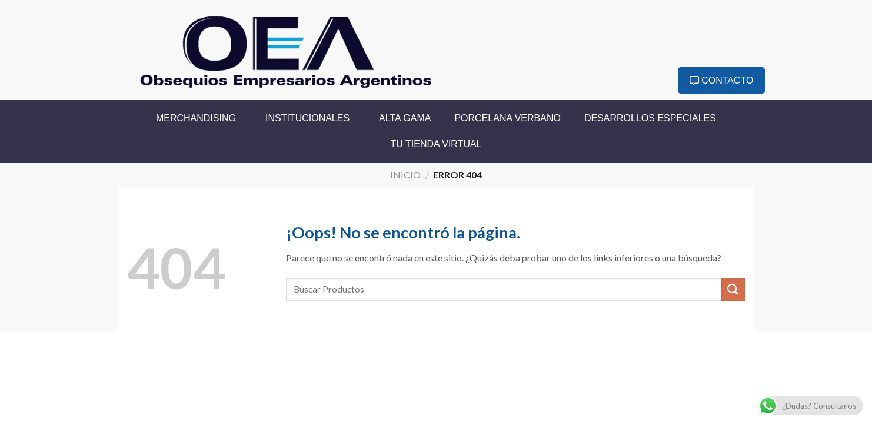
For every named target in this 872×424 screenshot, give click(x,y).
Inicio (405, 174)
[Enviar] (733, 289)
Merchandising (199, 118)
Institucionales (310, 118)
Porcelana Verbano (507, 118)
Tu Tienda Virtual (436, 144)
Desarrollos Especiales (650, 118)
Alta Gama (405, 118)
